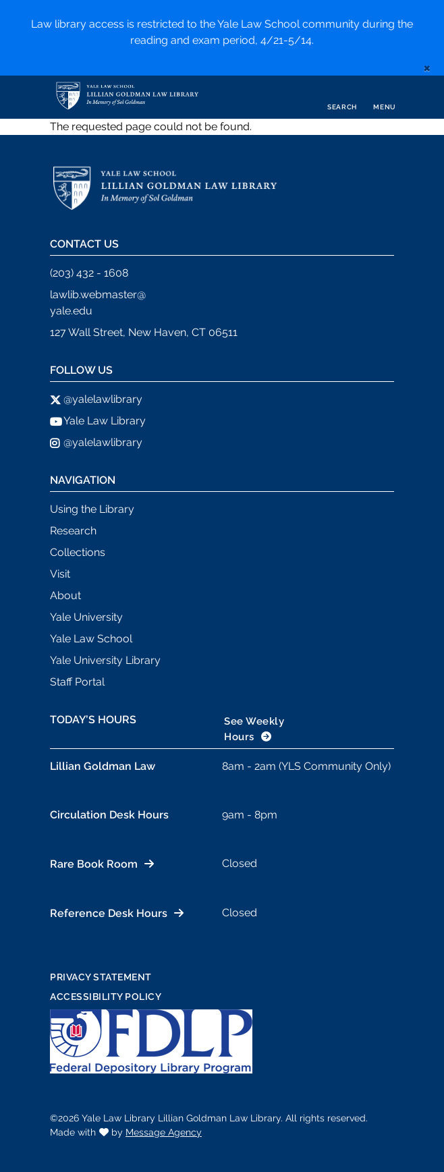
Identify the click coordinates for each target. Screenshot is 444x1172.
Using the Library (92, 509)
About (65, 595)
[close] (427, 67)
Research (73, 530)
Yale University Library (105, 660)
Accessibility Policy (105, 996)
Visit (60, 573)
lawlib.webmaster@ (98, 294)
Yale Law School (91, 638)
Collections (77, 552)
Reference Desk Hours (108, 913)
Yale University (86, 617)
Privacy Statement (101, 977)
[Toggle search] (342, 97)
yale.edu (71, 310)
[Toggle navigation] (384, 97)
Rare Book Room (94, 864)
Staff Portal (77, 681)
